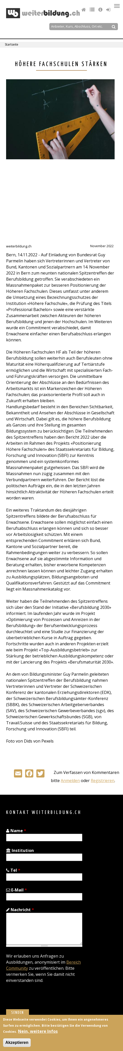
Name (16, 830)
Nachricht (20, 909)
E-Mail (16, 890)
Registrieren (102, 780)
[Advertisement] (48, 203)
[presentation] (44, 999)
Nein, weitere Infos (38, 1031)
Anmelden (70, 780)
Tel (13, 870)
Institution (20, 850)
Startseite (11, 44)
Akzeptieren (16, 1042)
